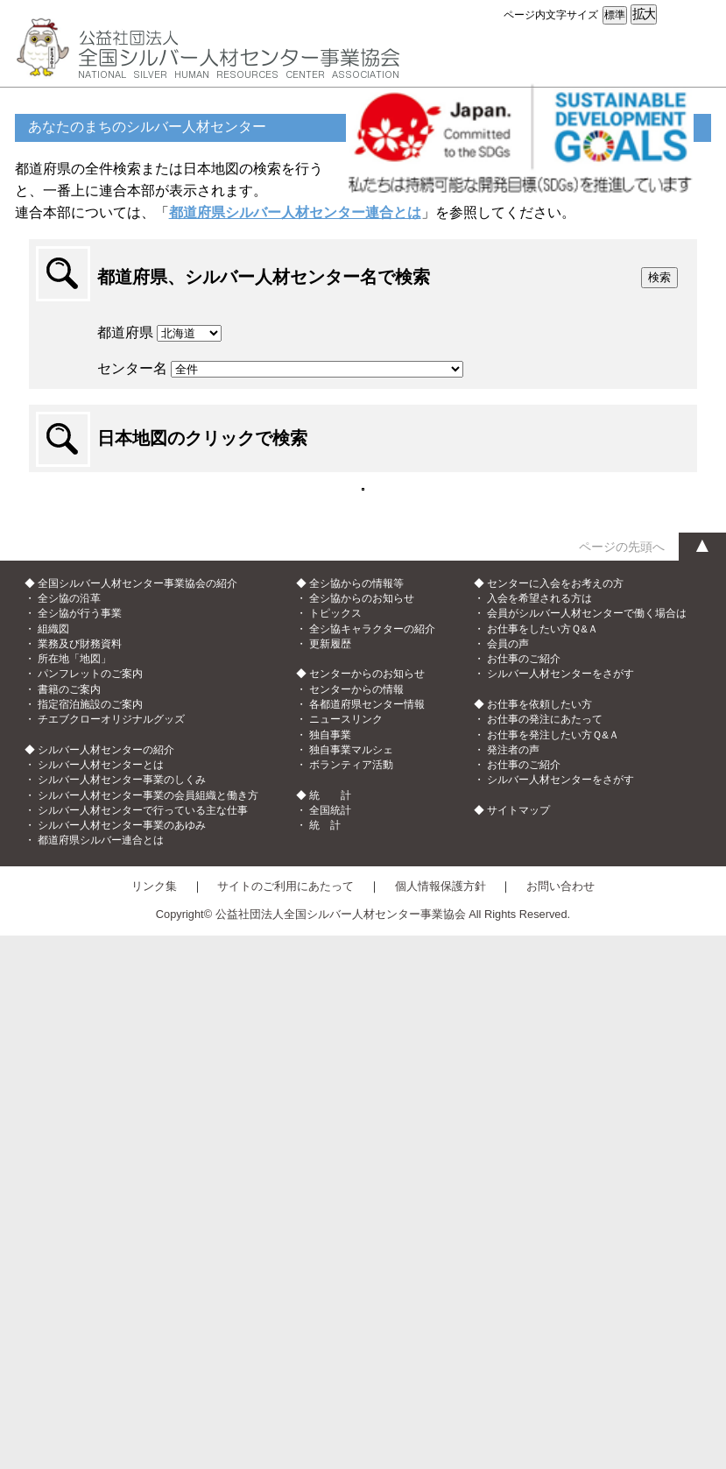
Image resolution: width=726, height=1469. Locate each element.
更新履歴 (330, 1177)
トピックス (335, 1147)
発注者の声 (513, 1283)
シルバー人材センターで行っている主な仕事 (143, 1343)
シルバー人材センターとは (101, 1298)
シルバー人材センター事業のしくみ (122, 1313)
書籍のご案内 (69, 1223)
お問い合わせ (560, 1419)
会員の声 (508, 1177)
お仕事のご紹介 (523, 1192)
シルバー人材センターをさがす (560, 1208)
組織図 (53, 1162)
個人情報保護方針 (440, 1419)
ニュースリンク (346, 1252)
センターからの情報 (356, 1223)
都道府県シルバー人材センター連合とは (295, 212)
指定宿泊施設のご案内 (90, 1237)
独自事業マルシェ (351, 1283)
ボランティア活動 (351, 1298)
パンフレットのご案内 (90, 1208)
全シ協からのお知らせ (361, 1131)
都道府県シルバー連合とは (101, 1374)
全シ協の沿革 (69, 1131)
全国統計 (330, 1343)
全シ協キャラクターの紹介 (372, 1162)
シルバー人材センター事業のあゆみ (122, 1358)
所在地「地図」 (74, 1192)
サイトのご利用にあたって (285, 1419)
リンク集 (154, 1419)
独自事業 (330, 1268)
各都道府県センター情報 (367, 1237)
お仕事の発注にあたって (545, 1252)
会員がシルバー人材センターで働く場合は (587, 1147)
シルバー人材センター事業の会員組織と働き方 (148, 1329)
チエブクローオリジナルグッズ (111, 1252)
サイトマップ (518, 1343)
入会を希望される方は (539, 1131)
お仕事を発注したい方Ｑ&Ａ (553, 1268)
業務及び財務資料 (80, 1177)
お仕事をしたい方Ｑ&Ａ (542, 1162)
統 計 (325, 1358)
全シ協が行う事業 (80, 1147)
